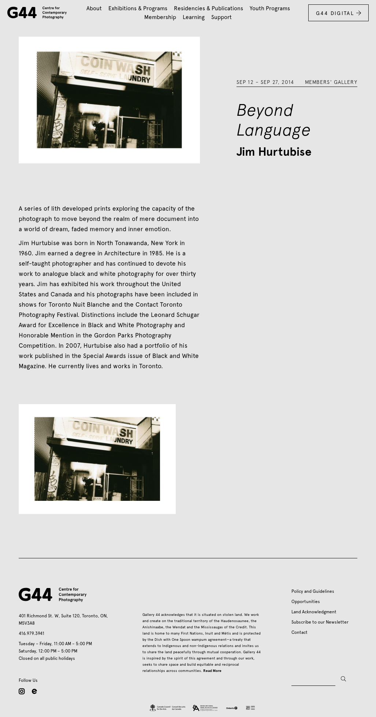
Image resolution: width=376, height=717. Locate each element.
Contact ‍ (300, 632)
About (94, 8)
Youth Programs (270, 8)
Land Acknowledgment (313, 611)
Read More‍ (212, 670)
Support (221, 17)
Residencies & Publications (208, 8)
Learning (194, 17)
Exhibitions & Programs (137, 8)
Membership (160, 17)
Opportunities (305, 601)
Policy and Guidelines (312, 591)
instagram (22, 691)
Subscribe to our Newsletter (320, 622)
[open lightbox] (97, 459)
